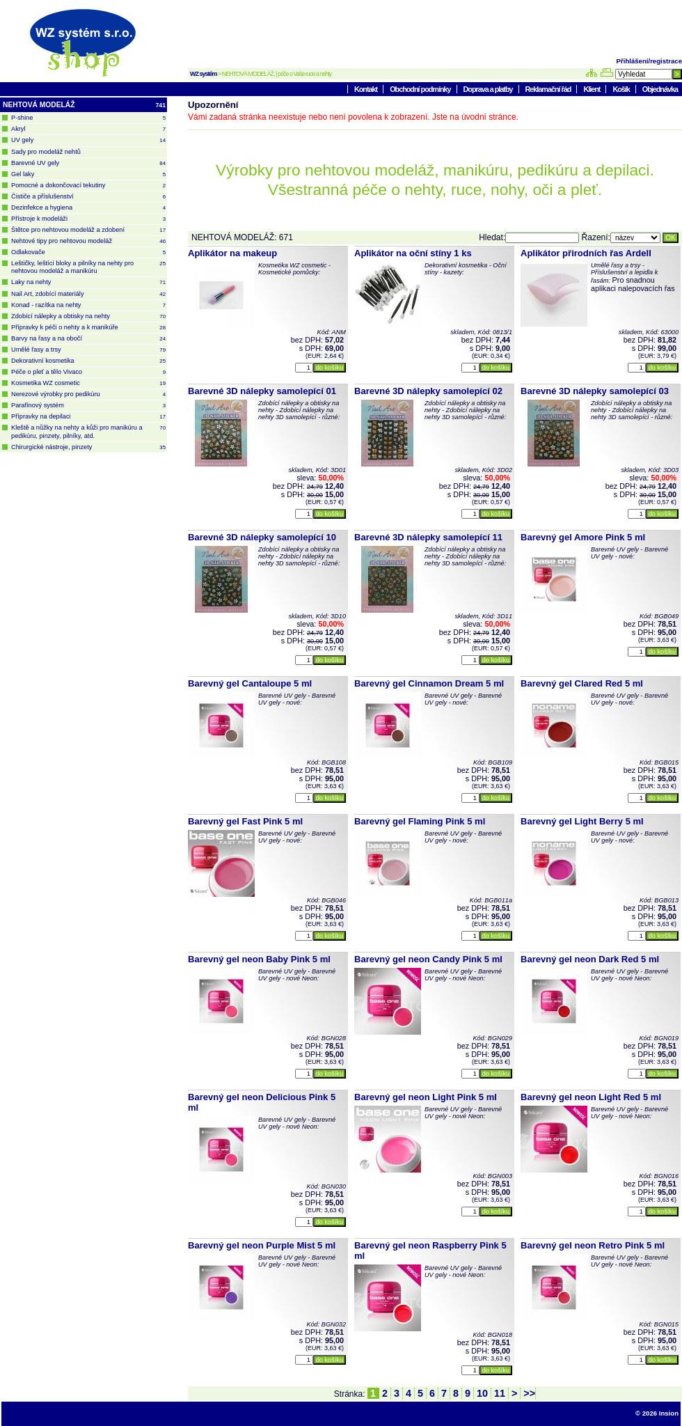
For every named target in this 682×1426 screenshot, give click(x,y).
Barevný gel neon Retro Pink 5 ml (593, 1245)
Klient (592, 89)
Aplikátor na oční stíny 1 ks (413, 253)
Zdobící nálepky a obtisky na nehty (88, 316)
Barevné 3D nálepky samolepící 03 (595, 391)
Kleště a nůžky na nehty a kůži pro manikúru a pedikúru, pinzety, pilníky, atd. (88, 431)
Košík (621, 89)
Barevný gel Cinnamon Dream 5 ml (429, 683)
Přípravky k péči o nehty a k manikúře (88, 327)
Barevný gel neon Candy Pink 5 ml (428, 959)
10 (482, 1393)
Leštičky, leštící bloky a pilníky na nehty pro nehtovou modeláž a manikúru (88, 267)
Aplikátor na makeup (232, 253)
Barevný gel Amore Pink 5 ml (583, 537)
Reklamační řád (549, 89)
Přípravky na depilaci (88, 417)
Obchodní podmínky (421, 89)
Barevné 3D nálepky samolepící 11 (428, 537)
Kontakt (366, 89)
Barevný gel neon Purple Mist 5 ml (261, 1245)
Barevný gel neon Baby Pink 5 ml (259, 959)
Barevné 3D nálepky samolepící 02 (428, 391)
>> (528, 1393)
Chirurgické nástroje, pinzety (88, 447)
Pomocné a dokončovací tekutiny (88, 185)
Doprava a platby (488, 89)
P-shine (88, 118)
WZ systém (203, 73)
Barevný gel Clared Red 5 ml (582, 683)
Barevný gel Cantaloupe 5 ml (250, 683)
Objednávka (660, 89)
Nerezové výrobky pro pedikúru (88, 394)
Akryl (88, 129)
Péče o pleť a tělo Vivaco (88, 372)
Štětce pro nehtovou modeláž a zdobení (88, 230)
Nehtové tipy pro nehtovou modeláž (88, 241)
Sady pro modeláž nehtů (46, 151)
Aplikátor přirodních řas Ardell (586, 253)
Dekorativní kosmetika (88, 361)
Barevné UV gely (88, 163)
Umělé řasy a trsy (88, 350)
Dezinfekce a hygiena (88, 208)
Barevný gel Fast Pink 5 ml (245, 821)
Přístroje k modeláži (88, 219)
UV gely (88, 140)
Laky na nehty (88, 282)
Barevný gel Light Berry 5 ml (582, 821)
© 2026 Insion (657, 1413)
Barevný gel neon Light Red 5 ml (591, 1097)
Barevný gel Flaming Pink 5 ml (419, 821)
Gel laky (88, 174)
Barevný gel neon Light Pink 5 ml (425, 1097)
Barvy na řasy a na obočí (88, 339)
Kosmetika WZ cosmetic (88, 383)
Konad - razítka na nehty (88, 305)
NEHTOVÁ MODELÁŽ (84, 105)
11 (499, 1393)
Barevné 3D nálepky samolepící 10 (262, 537)
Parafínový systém (88, 405)
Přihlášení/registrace (649, 61)
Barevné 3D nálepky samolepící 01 (262, 391)
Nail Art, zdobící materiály (88, 294)
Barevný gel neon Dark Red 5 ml (590, 959)
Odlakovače (88, 252)
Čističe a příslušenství (88, 197)
